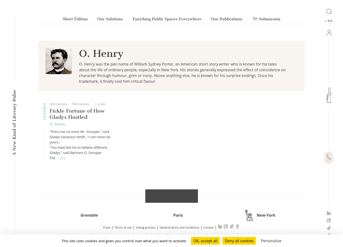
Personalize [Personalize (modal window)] (271, 240)
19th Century (80, 104)
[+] (63, 158)
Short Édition (75, 20)
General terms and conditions (179, 227)
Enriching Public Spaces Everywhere (167, 20)
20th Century (58, 104)
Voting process (146, 227)
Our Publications (226, 20)
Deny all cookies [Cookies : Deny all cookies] (239, 240)
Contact (208, 227)
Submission (266, 20)
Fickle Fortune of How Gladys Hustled (77, 114)
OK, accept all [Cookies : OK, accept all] (205, 240)
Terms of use (123, 227)
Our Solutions (110, 20)
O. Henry (57, 124)
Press (106, 227)
